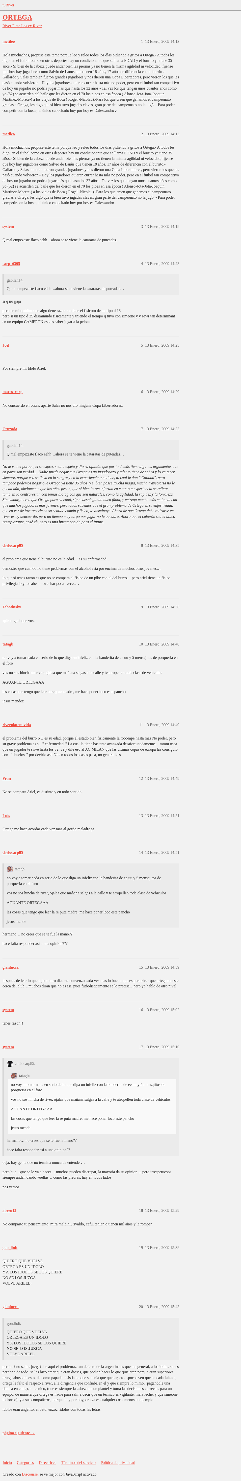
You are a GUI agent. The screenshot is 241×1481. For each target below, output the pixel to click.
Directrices (47, 1462)
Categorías (25, 1462)
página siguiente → (18, 1433)
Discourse (30, 1474)
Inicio (7, 1462)
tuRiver (8, 5)
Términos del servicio (78, 1462)
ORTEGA (17, 17)
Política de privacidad (118, 1462)
